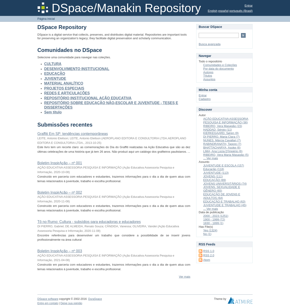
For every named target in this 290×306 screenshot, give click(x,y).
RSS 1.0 (208, 251)
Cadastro (205, 99)
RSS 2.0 (208, 255)
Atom (206, 260)
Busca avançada (209, 44)
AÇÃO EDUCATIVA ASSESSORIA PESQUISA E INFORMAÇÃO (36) (225, 120)
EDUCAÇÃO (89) (214, 180)
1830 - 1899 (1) (213, 223)
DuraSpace (95, 299)
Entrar (249, 5)
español (223, 10)
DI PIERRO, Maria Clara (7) (221, 136)
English (213, 10)
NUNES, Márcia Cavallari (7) (222, 140)
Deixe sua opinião (71, 303)
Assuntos (209, 79)
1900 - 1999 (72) (214, 219)
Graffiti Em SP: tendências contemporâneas (72, 134)
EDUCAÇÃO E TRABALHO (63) (224, 201)
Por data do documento (218, 68)
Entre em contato (47, 303)
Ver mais (184, 276)
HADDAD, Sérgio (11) (217, 129)
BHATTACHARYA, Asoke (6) (221, 147)
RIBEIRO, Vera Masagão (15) (222, 126)
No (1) (207, 234)
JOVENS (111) (213, 176)
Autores (208, 72)
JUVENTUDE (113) (216, 172)
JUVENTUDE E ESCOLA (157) (223, 165)
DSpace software (47, 299)
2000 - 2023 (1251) (215, 216)
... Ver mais (210, 158)
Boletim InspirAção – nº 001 (59, 163)
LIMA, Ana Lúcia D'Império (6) (222, 151)
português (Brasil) (241, 10)
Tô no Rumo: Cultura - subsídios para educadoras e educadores (89, 222)
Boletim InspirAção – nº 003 (59, 251)
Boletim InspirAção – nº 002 (59, 192)
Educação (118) (213, 169)
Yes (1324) (210, 230)
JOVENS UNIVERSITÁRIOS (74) (225, 183)
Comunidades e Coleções (220, 65)
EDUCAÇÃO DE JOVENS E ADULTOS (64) (221, 196)
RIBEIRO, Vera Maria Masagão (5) (226, 155)
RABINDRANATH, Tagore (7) (222, 144)
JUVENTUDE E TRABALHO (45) (224, 205)
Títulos (207, 75)
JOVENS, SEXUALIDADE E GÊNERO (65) (221, 188)
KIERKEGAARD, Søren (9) (221, 133)
